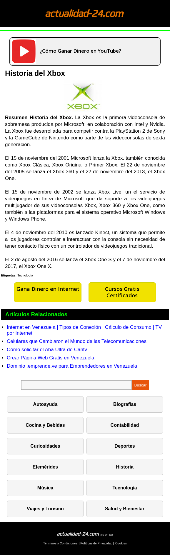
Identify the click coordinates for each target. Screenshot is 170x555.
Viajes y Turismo (45, 508)
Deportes (124, 446)
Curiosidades (45, 446)
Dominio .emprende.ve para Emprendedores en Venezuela (72, 366)
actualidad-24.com (84, 13)
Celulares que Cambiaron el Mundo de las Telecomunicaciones (76, 341)
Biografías (124, 404)
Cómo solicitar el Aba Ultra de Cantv (47, 349)
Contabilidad (125, 425)
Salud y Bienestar (124, 508)
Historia (125, 466)
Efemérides (45, 466)
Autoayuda (45, 404)
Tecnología (25, 275)
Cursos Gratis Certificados (122, 292)
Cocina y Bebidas (45, 425)
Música (45, 487)
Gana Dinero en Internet (47, 288)
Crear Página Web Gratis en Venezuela (50, 358)
